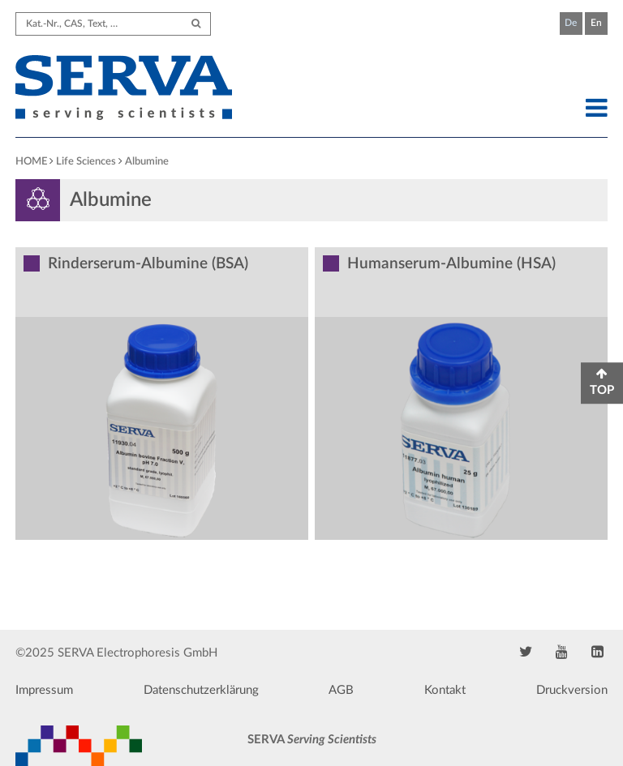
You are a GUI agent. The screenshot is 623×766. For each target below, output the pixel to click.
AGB (341, 690)
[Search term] (113, 24)
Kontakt (445, 690)
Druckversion (572, 690)
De (571, 23)
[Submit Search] (196, 24)
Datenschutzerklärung (201, 690)
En (596, 23)
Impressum (44, 690)
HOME (31, 161)
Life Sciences (86, 161)
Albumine (147, 161)
